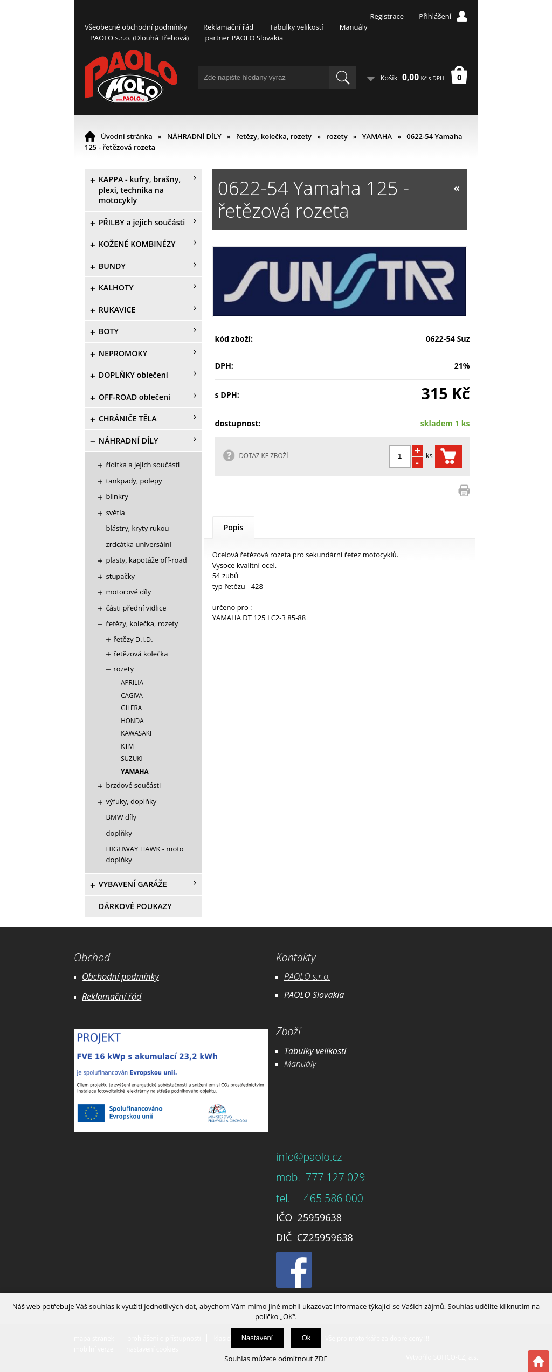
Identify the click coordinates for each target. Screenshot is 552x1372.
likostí (335, 1051)
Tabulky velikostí (296, 27)
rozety (336, 136)
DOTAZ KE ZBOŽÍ (263, 455)
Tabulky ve (304, 1051)
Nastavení (257, 1338)
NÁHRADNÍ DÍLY (194, 136)
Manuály (354, 27)
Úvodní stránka (127, 136)
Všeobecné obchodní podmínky (136, 27)
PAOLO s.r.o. (307, 976)
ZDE (321, 1358)
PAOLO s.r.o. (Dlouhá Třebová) (139, 38)
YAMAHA (377, 136)
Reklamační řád (228, 27)
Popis (234, 527)
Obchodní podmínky (120, 976)
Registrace (387, 16)
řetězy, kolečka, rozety (274, 136)
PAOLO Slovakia (314, 995)
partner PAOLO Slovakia (244, 38)
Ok (306, 1338)
